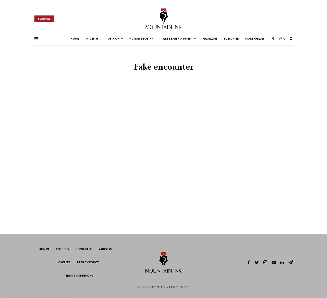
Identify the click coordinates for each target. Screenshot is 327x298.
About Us (62, 249)
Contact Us (84, 249)
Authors (105, 249)
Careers (64, 262)
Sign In (44, 249)
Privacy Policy (88, 262)
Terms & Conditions (78, 275)
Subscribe (44, 18)
